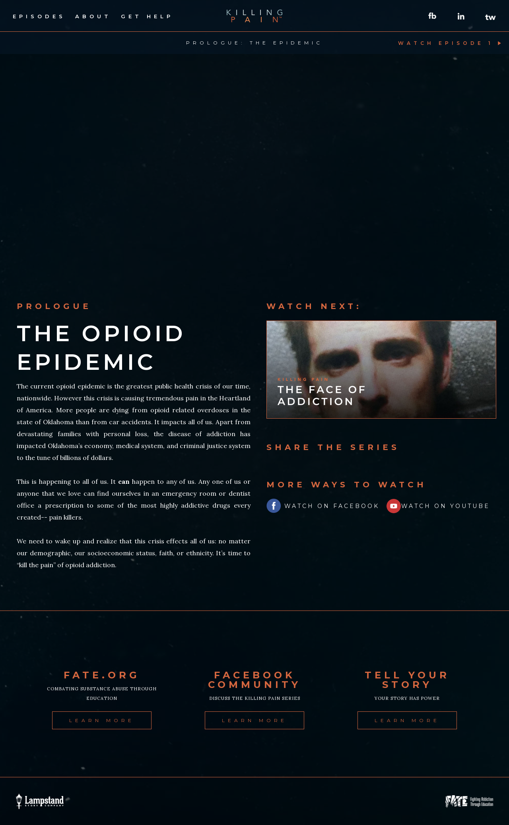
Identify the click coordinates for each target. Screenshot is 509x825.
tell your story (407, 680)
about (93, 16)
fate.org (102, 675)
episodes (39, 16)
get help (147, 16)
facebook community (254, 680)
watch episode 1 (445, 43)
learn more (101, 720)
